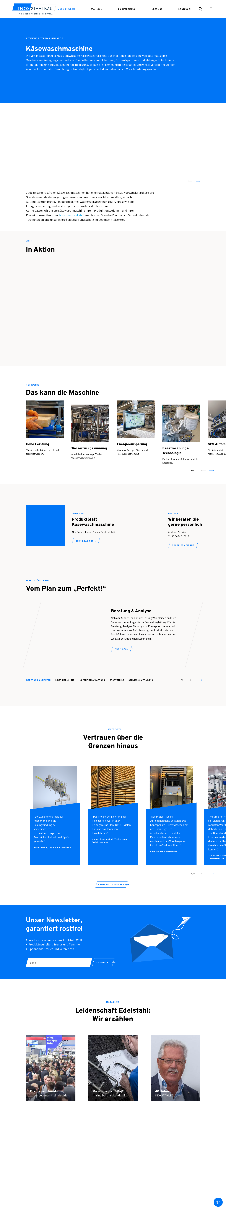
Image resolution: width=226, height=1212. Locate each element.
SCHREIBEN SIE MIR (183, 545)
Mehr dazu (121, 664)
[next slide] (198, 181)
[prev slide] (190, 181)
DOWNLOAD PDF (86, 541)
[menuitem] (66, 9)
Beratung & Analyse (38, 691)
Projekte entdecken (111, 895)
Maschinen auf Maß (71, 215)
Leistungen (184, 9)
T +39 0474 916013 (178, 536)
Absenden (102, 974)
